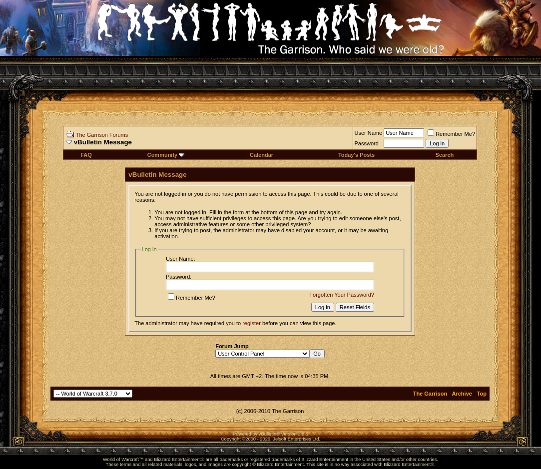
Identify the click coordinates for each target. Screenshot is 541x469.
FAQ (86, 155)
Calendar (261, 155)
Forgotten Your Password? (341, 295)
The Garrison (430, 394)
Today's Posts (356, 155)
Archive (462, 394)
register (251, 323)
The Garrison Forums (102, 135)
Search (445, 155)
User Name (369, 133)
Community (166, 155)
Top (482, 394)
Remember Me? (451, 134)
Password (367, 143)
